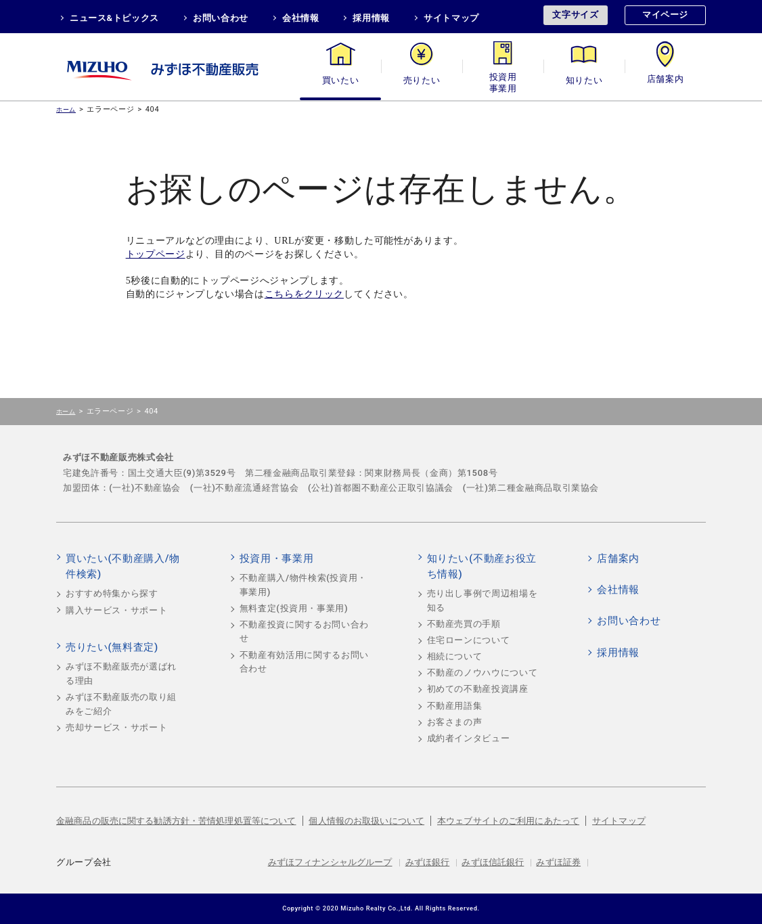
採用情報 (371, 18)
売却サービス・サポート (116, 727)
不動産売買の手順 (464, 624)
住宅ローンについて (468, 640)
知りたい (584, 80)
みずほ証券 (558, 862)
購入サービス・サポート (116, 610)
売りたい (422, 80)
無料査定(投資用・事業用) (294, 608)
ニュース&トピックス (114, 18)
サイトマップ (451, 18)
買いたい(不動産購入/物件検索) (123, 566)
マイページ (665, 14)
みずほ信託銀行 (493, 862)
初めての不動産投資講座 (478, 689)
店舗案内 (665, 80)
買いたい (340, 80)
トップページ (155, 254)
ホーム (66, 109)
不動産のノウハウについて (482, 672)
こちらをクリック (304, 294)
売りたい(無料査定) (112, 647)
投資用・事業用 (502, 80)
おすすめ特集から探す (112, 593)
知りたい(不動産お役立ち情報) (482, 566)
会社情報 (300, 18)
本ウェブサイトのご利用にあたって (508, 821)
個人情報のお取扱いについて (366, 821)
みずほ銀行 (427, 862)
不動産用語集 (455, 706)
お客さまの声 (455, 722)
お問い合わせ (220, 18)
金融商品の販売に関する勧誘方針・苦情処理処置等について (176, 821)
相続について (455, 656)
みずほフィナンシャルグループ (330, 862)
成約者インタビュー (468, 738)
